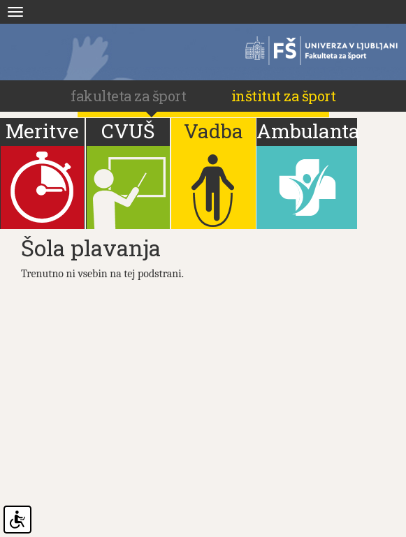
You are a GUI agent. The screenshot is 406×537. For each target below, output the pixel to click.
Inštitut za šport (283, 96)
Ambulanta (306, 131)
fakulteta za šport (130, 96)
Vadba (213, 131)
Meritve (42, 131)
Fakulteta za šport (315, 50)
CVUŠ (127, 131)
